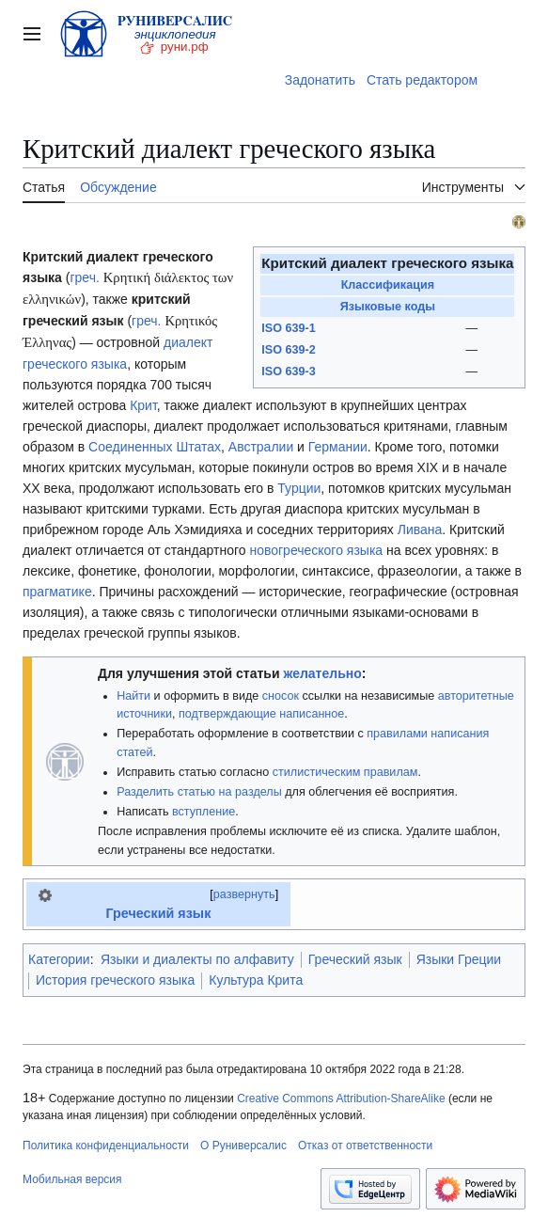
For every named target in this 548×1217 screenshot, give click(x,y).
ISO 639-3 (288, 371)
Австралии (260, 446)
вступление (203, 811)
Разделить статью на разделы (199, 791)
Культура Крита (256, 980)
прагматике (57, 591)
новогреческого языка (316, 550)
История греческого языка (115, 980)
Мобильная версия (72, 1179)
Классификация (387, 285)
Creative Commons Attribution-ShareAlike (341, 1098)
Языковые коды (387, 306)
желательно (322, 673)
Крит (143, 405)
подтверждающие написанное (261, 713)
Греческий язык (158, 913)
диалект (188, 342)
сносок (280, 696)
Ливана (420, 529)
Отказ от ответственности (365, 1145)
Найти (133, 696)
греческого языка (75, 363)
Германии (338, 446)
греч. (84, 277)
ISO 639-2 (288, 349)
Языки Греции (458, 959)
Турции (299, 488)
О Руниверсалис (243, 1145)
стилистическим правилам (345, 772)
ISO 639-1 (288, 328)
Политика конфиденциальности (106, 1145)
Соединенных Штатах (154, 446)
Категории (59, 959)
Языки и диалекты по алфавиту (197, 959)
